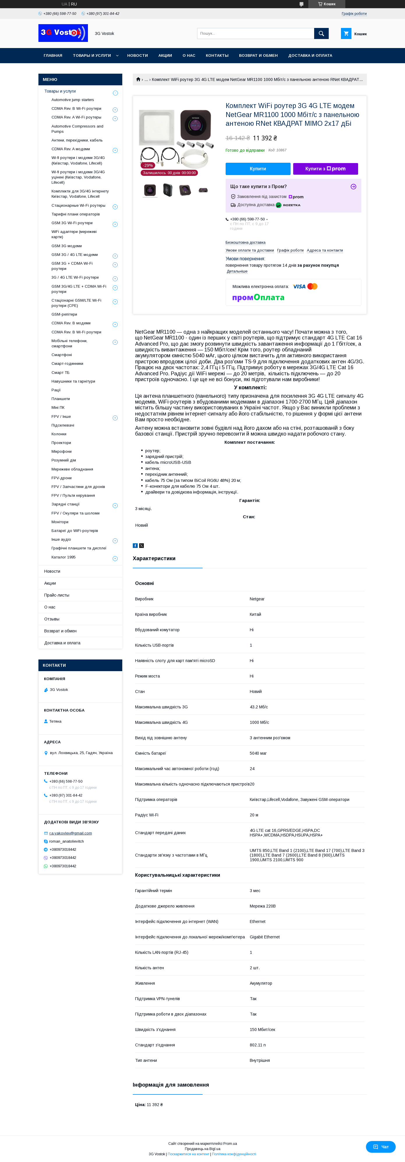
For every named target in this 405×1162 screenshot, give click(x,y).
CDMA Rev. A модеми (71, 149)
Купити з (325, 168)
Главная (53, 55)
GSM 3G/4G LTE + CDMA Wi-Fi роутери (79, 289)
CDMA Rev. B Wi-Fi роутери (76, 108)
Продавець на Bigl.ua (202, 1149)
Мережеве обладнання (72, 469)
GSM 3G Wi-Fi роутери (72, 223)
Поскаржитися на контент (188, 1154)
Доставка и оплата (310, 55)
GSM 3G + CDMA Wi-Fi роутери (72, 266)
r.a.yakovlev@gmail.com (70, 833)
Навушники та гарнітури (73, 381)
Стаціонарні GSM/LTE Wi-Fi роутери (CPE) (76, 303)
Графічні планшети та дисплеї (79, 548)
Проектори (61, 443)
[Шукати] (321, 33)
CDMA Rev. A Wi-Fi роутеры (76, 117)
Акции (165, 55)
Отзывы (51, 619)
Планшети (61, 399)
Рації (56, 390)
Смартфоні (62, 355)
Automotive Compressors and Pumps (77, 129)
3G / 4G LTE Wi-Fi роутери (75, 277)
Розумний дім (64, 460)
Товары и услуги (92, 55)
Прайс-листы (56, 595)
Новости (137, 55)
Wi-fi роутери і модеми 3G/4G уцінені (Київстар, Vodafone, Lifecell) (78, 177)
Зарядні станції (66, 504)
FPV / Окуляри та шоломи (76, 513)
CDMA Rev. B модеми (71, 323)
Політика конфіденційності (234, 1154)
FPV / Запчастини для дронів (78, 486)
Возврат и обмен (258, 55)
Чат (381, 1146)
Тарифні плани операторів (76, 214)
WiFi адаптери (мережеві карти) (74, 234)
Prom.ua (230, 1144)
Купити (258, 168)
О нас (189, 55)
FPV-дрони (62, 478)
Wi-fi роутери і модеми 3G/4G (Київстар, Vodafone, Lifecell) (78, 160)
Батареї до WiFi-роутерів (75, 530)
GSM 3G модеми (67, 246)
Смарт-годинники (67, 363)
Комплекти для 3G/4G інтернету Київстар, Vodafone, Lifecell (80, 194)
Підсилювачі (63, 425)
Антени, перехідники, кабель (77, 140)
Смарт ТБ (61, 372)
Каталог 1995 (63, 557)
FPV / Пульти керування (73, 495)
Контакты (217, 55)
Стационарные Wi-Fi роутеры (78, 205)
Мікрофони (62, 451)
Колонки (59, 434)
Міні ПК (58, 407)
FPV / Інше (61, 416)
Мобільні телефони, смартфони (69, 343)
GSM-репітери (64, 314)
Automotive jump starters (73, 100)
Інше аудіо (61, 539)
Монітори (60, 522)
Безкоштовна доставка (246, 242)
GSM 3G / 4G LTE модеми (75, 254)
